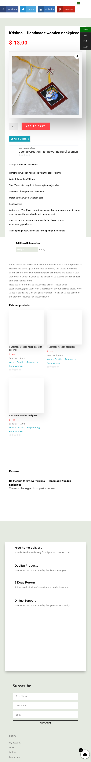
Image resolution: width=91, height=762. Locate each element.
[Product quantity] (13, 126)
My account (15, 742)
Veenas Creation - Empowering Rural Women (48, 151)
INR (83, 35)
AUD (84, 47)
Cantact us (14, 757)
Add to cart (35, 126)
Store (11, 747)
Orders (12, 752)
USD (84, 29)
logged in (30, 488)
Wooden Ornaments (28, 164)
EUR (83, 41)
